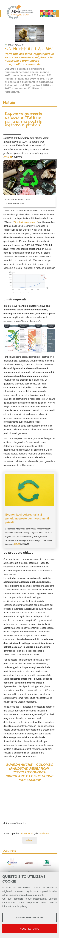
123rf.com (44, 833)
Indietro (29, 840)
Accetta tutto (29, 928)
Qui (4, 898)
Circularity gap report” (26, 222)
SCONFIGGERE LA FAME (29, 49)
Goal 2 (20, 45)
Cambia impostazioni (29, 917)
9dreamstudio (27, 833)
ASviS (11, 45)
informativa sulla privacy (15, 906)
